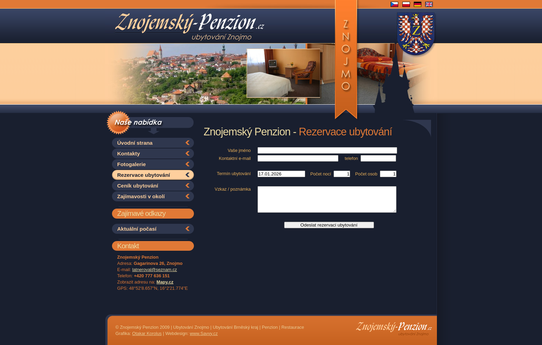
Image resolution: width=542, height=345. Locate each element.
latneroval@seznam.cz (154, 269)
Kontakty (128, 153)
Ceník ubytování (137, 186)
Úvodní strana (134, 143)
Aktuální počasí (137, 229)
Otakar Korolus (146, 333)
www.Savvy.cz (204, 333)
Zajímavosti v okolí (141, 196)
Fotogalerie (131, 164)
